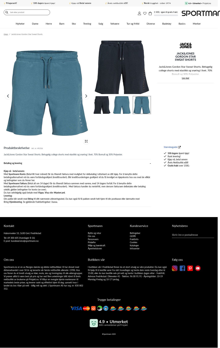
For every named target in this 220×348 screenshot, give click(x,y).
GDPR (133, 235)
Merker (197, 22)
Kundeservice (139, 225)
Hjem (6, 33)
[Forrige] (8, 95)
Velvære (114, 22)
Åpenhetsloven (95, 247)
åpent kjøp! (44, 3)
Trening (87, 22)
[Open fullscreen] (86, 140)
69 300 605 (13, 237)
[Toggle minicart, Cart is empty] (185, 12)
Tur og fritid (133, 22)
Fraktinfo (134, 238)
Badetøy (166, 22)
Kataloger (134, 244)
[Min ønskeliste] (178, 12)
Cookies (133, 241)
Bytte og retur (94, 232)
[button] (185, 45)
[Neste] (86, 95)
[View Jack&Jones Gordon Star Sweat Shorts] (142, 104)
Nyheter (20, 22)
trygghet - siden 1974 (157, 3)
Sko (74, 22)
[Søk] (6, 12)
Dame (35, 22)
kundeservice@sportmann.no (25, 240)
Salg (100, 22)
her (32, 179)
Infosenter (135, 247)
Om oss (91, 235)
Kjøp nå (81, 3)
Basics (182, 22)
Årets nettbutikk (118, 3)
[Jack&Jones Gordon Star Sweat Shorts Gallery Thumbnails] (122, 76)
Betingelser (135, 232)
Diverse (151, 22)
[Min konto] (172, 12)
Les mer (185, 77)
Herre (49, 22)
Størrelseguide (170, 146)
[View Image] (122, 66)
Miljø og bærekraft (96, 244)
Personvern (93, 238)
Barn (61, 22)
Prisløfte (92, 241)
